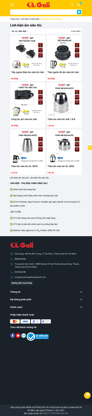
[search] (79, 12)
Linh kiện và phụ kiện (30, 19)
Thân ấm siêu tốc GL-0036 (61, 166)
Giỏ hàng (80, 4)
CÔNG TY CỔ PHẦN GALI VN (55, 413)
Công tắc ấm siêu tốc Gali (24, 119)
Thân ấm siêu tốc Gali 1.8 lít (61, 119)
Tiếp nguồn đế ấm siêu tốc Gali (63, 72)
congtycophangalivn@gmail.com (30, 277)
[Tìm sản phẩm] (46, 12)
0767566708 (20, 272)
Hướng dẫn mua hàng (21, 283)
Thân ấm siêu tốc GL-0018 (24, 166)
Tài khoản (72, 4)
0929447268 (20, 259)
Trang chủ (14, 19)
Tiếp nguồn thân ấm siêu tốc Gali (27, 72)
